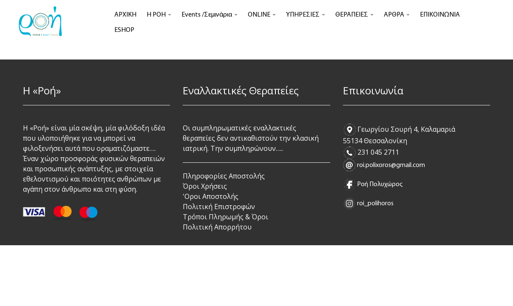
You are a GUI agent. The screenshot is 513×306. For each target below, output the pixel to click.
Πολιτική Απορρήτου (217, 227)
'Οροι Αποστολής (210, 196)
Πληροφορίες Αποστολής (224, 176)
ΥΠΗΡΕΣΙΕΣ (305, 14)
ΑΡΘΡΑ (397, 14)
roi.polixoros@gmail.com (391, 165)
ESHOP (124, 30)
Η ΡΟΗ (159, 14)
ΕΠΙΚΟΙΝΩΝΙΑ (440, 14)
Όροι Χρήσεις (205, 186)
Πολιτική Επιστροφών (219, 206)
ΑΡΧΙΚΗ (125, 14)
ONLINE (262, 14)
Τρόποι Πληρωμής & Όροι (225, 216)
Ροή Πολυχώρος (379, 184)
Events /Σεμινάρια (209, 14)
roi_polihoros (375, 203)
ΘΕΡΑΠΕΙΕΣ (354, 14)
